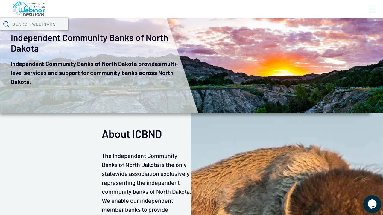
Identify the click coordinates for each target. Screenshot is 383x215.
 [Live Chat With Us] (367, 200)
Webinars (106, 31)
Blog (287, 14)
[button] (310, 30)
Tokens (169, 31)
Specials (210, 31)
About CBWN (324, 14)
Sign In (365, 14)
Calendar (139, 31)
